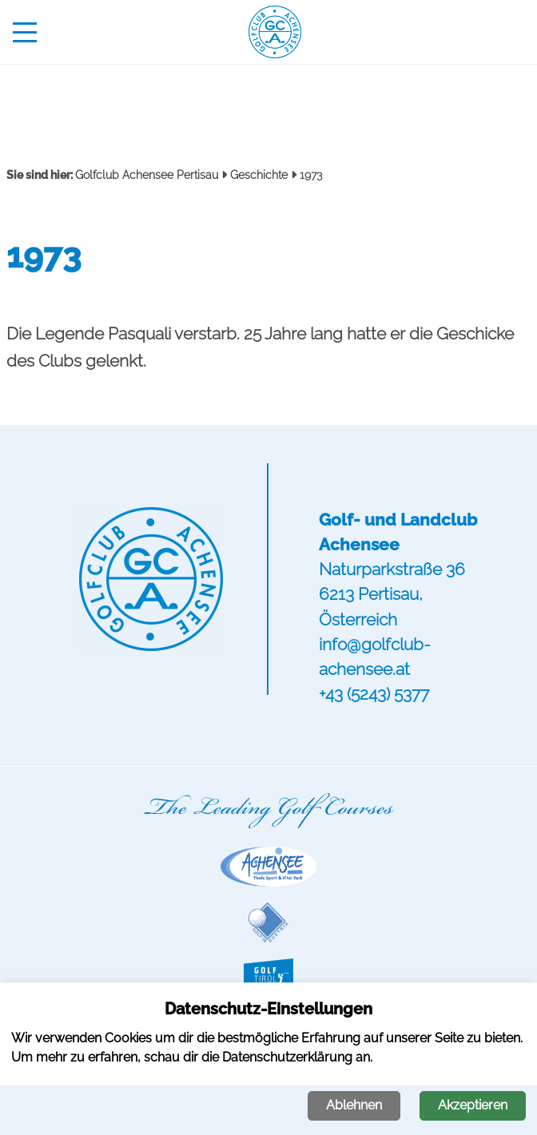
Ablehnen (354, 1105)
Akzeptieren (472, 1105)
